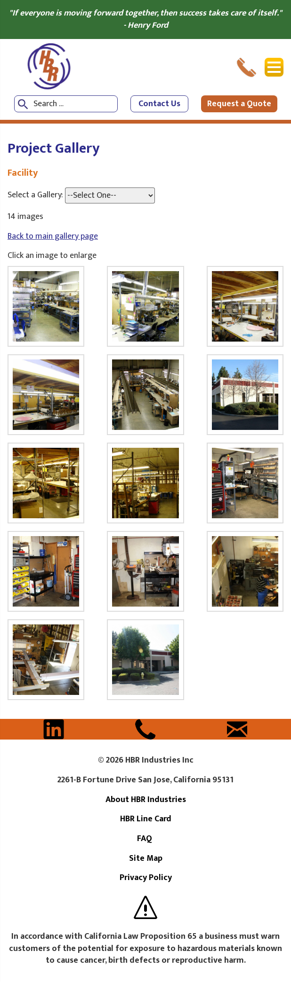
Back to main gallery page (53, 236)
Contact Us (159, 104)
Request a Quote (239, 104)
